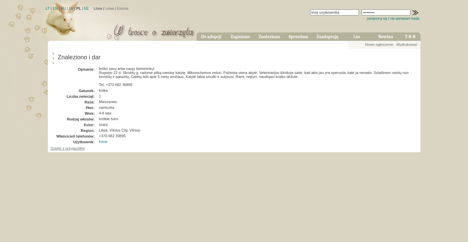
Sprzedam (298, 36)
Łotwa (109, 8)
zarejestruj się (377, 18)
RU (63, 8)
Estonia (122, 8)
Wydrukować (406, 45)
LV (71, 8)
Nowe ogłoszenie (379, 45)
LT (48, 8)
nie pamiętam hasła (404, 18)
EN (55, 8)
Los (356, 36)
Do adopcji (211, 36)
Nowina (385, 36)
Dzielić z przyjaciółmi (68, 148)
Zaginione (240, 36)
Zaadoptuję (327, 36)
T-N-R (410, 36)
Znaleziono (269, 36)
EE (86, 8)
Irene (103, 142)
